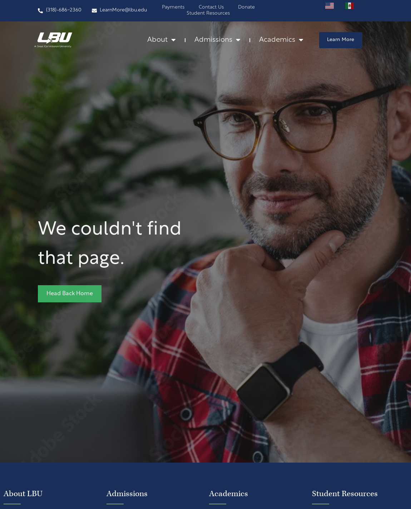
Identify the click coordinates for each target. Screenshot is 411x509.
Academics (281, 40)
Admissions (217, 40)
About (161, 40)
